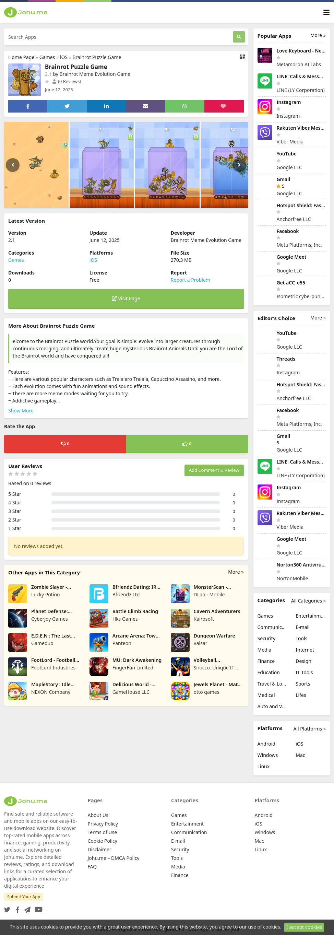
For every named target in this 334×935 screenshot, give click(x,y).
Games (47, 57)
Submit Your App (23, 897)
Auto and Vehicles (273, 706)
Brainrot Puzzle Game (97, 57)
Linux (264, 766)
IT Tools (304, 672)
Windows (268, 755)
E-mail (302, 627)
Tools (301, 638)
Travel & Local (273, 683)
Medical (266, 695)
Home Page (21, 57)
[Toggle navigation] (326, 12)
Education (269, 672)
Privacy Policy (103, 823)
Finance (266, 661)
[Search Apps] (118, 37)
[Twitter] (7, 907)
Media (265, 649)
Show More (21, 410)
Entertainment (311, 615)
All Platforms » (310, 728)
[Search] (239, 37)
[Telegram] (26, 907)
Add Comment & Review (214, 470)
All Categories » (308, 600)
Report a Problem (190, 280)
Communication (273, 627)
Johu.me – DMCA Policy (114, 858)
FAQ (92, 866)
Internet (305, 649)
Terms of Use (102, 832)
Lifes (301, 695)
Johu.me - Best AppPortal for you (202, 928)
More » (235, 571)
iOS (64, 57)
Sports (303, 683)
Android (266, 743)
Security (267, 638)
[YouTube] (37, 907)
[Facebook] (16, 907)
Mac (300, 755)
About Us (98, 815)
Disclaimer (99, 849)
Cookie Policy (102, 841)
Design (303, 661)
